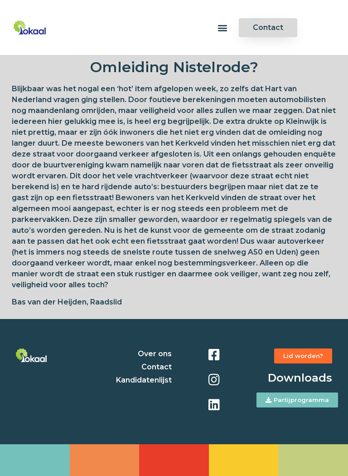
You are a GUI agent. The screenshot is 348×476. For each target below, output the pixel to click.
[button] (222, 27)
